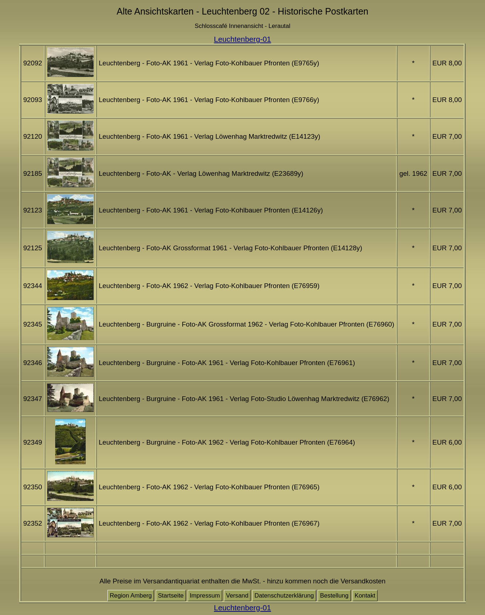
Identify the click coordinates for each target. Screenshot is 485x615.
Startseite (171, 595)
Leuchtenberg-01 (242, 39)
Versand (237, 595)
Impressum (205, 595)
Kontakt (365, 595)
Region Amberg (131, 595)
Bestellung (334, 595)
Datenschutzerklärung (284, 595)
